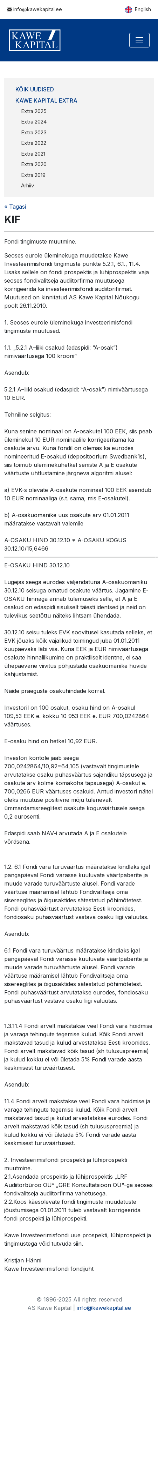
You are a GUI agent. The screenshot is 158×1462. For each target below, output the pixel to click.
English (138, 9)
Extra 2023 (34, 132)
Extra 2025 (34, 111)
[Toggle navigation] (139, 40)
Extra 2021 (33, 153)
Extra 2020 (34, 164)
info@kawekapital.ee (34, 9)
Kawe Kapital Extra (46, 100)
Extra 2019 (33, 175)
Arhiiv (27, 185)
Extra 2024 (34, 121)
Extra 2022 (33, 143)
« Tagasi (15, 206)
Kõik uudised (34, 89)
